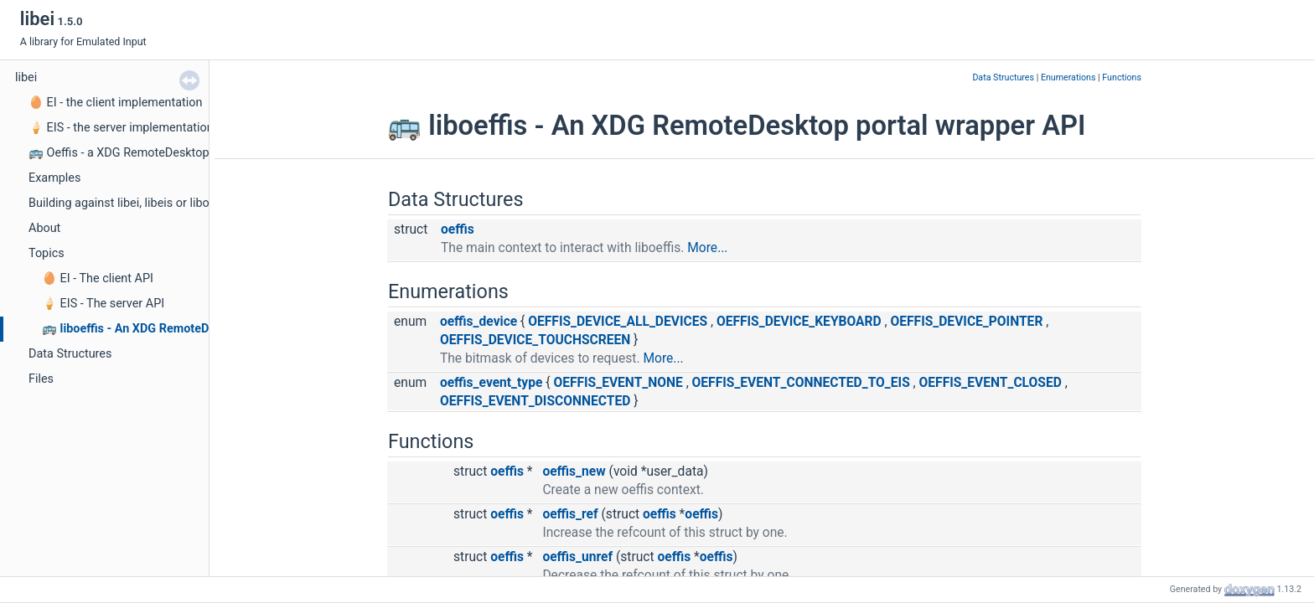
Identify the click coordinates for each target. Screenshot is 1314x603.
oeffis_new (573, 471)
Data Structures (69, 354)
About (44, 228)
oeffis (457, 229)
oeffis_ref (570, 514)
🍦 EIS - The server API (103, 303)
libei (26, 77)
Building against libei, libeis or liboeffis (130, 203)
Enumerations (1068, 77)
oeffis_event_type (491, 382)
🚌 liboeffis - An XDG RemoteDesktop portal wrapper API (196, 329)
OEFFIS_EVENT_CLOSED (990, 382)
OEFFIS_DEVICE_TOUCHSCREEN (535, 340)
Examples (54, 178)
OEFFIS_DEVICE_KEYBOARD (799, 321)
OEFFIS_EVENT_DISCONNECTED (535, 401)
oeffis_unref (577, 556)
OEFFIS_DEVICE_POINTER (967, 321)
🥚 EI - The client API (97, 278)
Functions (1121, 77)
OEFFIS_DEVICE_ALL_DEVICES (617, 321)
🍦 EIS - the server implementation (121, 128)
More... (707, 247)
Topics (46, 253)
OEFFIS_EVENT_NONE (617, 382)
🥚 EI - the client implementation (115, 102)
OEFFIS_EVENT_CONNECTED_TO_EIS (801, 382)
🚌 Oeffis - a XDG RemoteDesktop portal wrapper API (170, 153)
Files (41, 379)
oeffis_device (478, 321)
